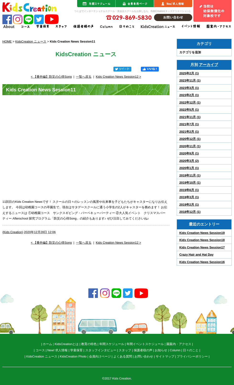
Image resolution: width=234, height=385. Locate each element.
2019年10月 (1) (190, 182)
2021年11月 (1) (190, 117)
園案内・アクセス (178, 344)
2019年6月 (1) (189, 190)
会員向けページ (100, 356)
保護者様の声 (143, 350)
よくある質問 (122, 356)
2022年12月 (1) (190, 102)
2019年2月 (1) (189, 204)
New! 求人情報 (57, 350)
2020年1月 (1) (189, 168)
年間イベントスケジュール (145, 344)
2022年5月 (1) (189, 109)
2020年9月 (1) (189, 153)
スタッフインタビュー (100, 350)
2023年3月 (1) (189, 88)
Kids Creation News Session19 (202, 233)
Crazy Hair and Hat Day (196, 254)
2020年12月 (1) (190, 139)
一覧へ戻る (83, 76)
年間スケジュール (111, 344)
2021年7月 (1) (189, 124)
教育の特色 (89, 344)
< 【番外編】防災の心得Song (51, 76)
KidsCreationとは (67, 344)
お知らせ (161, 350)
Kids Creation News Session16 (202, 262)
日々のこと (190, 350)
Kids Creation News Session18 (202, 240)
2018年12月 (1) (190, 212)
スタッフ (125, 350)
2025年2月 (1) (189, 73)
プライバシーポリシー (192, 356)
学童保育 (76, 350)
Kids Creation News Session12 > (118, 76)
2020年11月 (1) (190, 146)
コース (40, 350)
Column (175, 350)
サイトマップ (165, 356)
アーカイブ (208, 65)
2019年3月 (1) (189, 197)
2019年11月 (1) (190, 175)
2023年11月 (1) (190, 80)
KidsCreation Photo (73, 356)
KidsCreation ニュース (30, 41)
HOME (7, 41)
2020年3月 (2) (189, 161)
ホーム (47, 344)
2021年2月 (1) (189, 131)
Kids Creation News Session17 (202, 247)
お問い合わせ (143, 356)
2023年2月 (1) (189, 95)
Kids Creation (12, 232)
